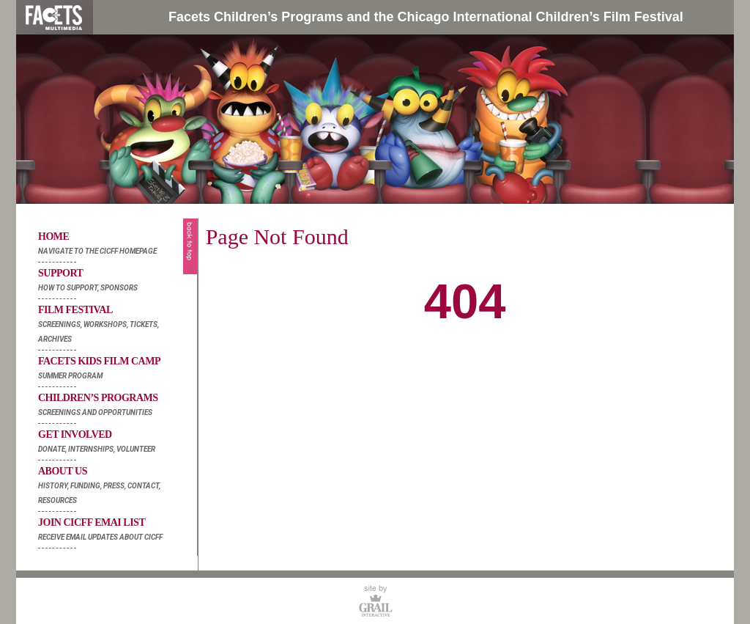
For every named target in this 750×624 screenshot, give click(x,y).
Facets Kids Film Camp (114, 369)
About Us (114, 487)
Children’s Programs (114, 406)
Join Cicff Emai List (114, 531)
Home (114, 245)
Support (114, 282)
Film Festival (114, 325)
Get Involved (114, 443)
